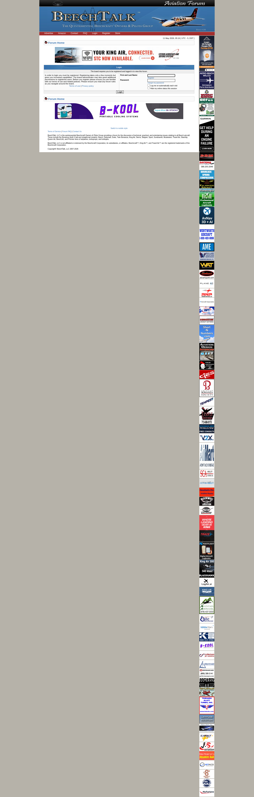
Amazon (62, 33)
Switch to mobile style (119, 128)
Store (117, 33)
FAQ (85, 33)
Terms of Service (54, 131)
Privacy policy (88, 86)
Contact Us (77, 131)
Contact (74, 33)
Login (94, 33)
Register (106, 33)
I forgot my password (156, 83)
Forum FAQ (66, 131)
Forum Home (56, 42)
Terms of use (74, 86)
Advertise (48, 33)
